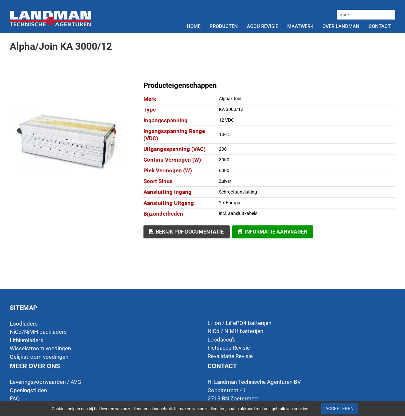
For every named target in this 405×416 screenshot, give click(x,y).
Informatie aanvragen (272, 232)
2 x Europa (229, 202)
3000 (224, 159)
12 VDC (226, 120)
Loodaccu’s (222, 339)
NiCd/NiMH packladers (38, 332)
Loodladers (24, 323)
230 (223, 149)
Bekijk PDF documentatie (186, 232)
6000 (224, 170)
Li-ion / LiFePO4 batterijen (239, 323)
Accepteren (339, 408)
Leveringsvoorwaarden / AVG (45, 382)
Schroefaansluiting (238, 192)
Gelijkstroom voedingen (39, 357)
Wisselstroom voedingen (40, 348)
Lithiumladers (26, 340)
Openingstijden (28, 390)
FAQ (15, 398)
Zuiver (225, 181)
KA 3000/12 (231, 109)
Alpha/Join (230, 98)
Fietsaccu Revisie (229, 347)
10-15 (225, 134)
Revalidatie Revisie (230, 356)
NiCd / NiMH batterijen (235, 331)
